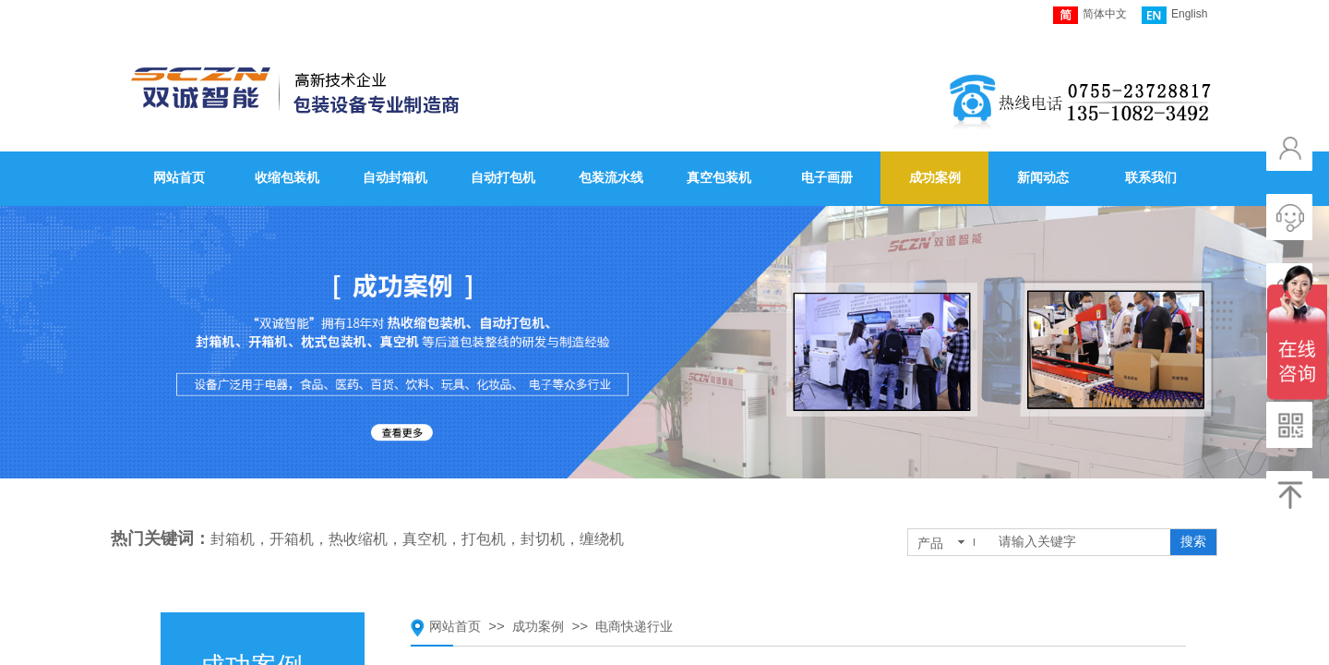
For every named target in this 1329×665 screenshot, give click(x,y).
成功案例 (538, 627)
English (1174, 15)
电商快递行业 (634, 627)
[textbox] (1080, 542)
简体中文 (1090, 15)
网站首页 (455, 627)
